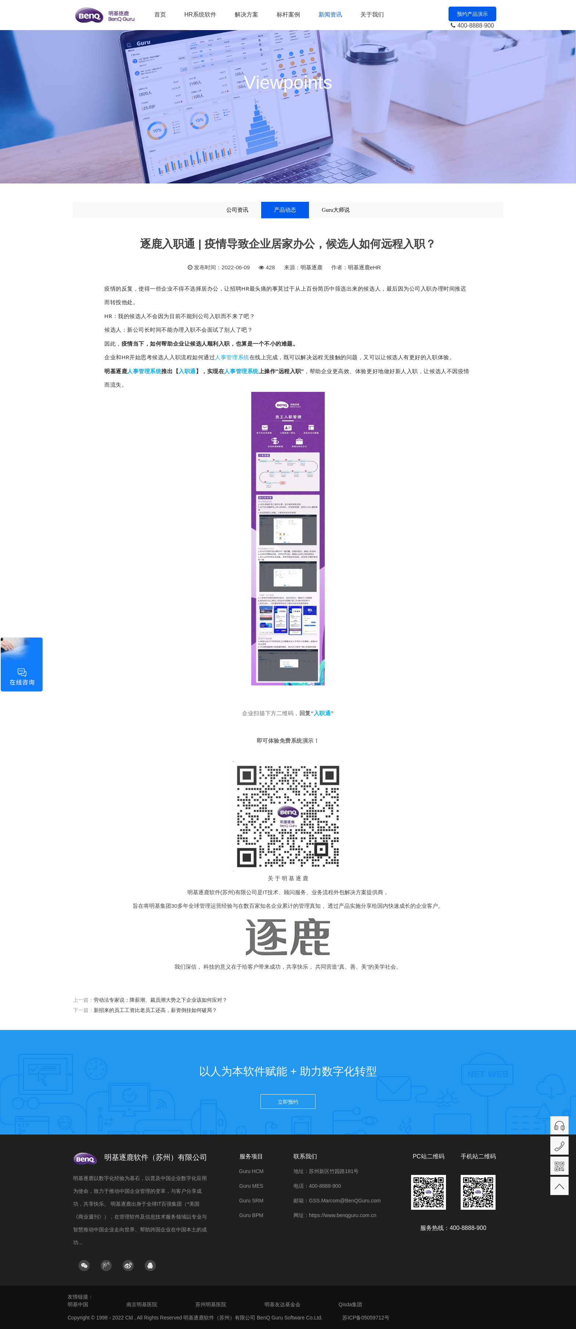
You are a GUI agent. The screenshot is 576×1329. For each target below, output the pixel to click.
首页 (160, 14)
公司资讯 (237, 210)
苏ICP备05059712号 (365, 1318)
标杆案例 (288, 14)
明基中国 (78, 1304)
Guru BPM (251, 1215)
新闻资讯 (330, 14)
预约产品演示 (472, 14)
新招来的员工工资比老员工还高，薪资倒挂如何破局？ (155, 1010)
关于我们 (372, 14)
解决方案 (246, 14)
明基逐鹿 (311, 267)
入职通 (187, 371)
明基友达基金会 (282, 1304)
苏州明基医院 (210, 1304)
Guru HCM (251, 1171)
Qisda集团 (351, 1304)
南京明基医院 (141, 1304)
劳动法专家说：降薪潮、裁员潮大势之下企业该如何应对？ (160, 1000)
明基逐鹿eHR (364, 267)
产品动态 (285, 210)
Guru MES (251, 1186)
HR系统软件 (200, 14)
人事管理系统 (232, 357)
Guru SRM (251, 1201)
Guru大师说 (336, 210)
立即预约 (288, 1102)
